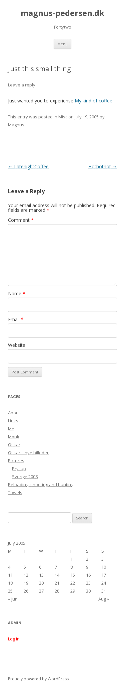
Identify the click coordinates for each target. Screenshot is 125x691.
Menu (62, 43)
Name (16, 293)
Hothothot (102, 166)
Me (11, 429)
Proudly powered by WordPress (38, 679)
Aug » (103, 599)
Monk (13, 437)
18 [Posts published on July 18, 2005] (10, 583)
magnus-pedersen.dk (62, 13)
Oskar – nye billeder (28, 453)
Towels (15, 492)
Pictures (16, 461)
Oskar (14, 445)
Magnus (16, 125)
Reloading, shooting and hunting (40, 484)
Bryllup (19, 469)
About (14, 413)
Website (16, 345)
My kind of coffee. (94, 100)
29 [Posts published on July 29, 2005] (72, 591)
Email (16, 319)
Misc (62, 117)
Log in (14, 639)
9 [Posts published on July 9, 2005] (87, 567)
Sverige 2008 (25, 477)
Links (13, 421)
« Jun (13, 599)
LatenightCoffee (28, 166)
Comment (21, 220)
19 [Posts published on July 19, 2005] (26, 583)
